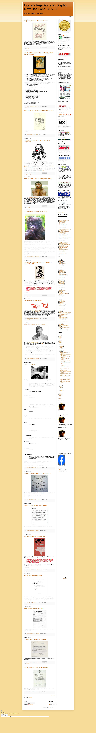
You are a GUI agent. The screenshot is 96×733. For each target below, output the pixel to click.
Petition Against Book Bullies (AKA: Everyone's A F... (65, 359)
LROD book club (61, 305)
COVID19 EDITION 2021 (62, 318)
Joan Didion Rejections (30, 364)
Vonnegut (60, 311)
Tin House (60, 316)
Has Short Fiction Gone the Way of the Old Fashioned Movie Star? (65, 237)
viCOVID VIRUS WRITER (63, 329)
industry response (61, 272)
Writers (60, 328)
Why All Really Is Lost (62, 241)
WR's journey (28, 207)
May (60, 385)
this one (68, 80)
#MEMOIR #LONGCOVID (63, 317)
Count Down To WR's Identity (63, 293)
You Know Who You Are (62, 221)
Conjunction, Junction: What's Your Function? (36, 21)
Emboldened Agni (61, 223)
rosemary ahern (61, 280)
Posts (60, 469)
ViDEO (60, 273)
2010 (60, 394)
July (60, 351)
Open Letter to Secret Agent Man (64, 220)
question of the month (62, 271)
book (33, 280)
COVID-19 (60, 310)
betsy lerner (61, 303)
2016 (60, 341)
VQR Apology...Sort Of (62, 230)
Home (40, 695)
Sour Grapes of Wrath (62, 250)
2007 (60, 398)
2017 (60, 340)
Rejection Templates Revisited (63, 249)
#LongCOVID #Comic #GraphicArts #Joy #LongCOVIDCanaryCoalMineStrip (65, 313)
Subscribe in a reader (61, 212)
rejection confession (62, 263)
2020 (60, 337)
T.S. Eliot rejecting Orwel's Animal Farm (34, 536)
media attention (61, 281)
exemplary (60, 265)
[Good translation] (2, 715)
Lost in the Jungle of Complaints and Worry (35, 211)
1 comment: (36, 134)
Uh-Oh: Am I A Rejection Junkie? (32, 300)
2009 (60, 395)
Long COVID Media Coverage (63, 325)
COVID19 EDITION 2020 (62, 275)
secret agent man (61, 300)
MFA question (61, 292)
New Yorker (30, 693)
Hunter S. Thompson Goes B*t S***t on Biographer (37, 473)
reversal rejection (61, 284)
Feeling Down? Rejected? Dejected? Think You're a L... (65, 365)
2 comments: (37, 633)
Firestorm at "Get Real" (62, 232)
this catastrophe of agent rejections (33, 197)
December (61, 345)
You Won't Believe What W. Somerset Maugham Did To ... (65, 355)
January (61, 390)
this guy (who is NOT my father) (33, 342)
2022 (60, 335)
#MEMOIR (60, 323)
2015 (60, 342)
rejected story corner (62, 304)
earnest (60, 262)
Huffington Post (41, 170)
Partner (60, 326)
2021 (60, 336)
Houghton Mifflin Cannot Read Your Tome (35, 639)
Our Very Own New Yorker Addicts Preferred (36, 667)
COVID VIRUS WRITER (62, 274)
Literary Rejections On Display (62, 454)
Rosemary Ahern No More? (63, 247)
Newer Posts (26, 695)
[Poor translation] (6, 715)
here (42, 343)
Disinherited (61, 315)
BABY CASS (61, 324)
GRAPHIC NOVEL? (62, 319)
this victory (36, 280)
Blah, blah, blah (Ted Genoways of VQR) (65, 229)
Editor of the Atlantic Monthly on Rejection (35, 324)
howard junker (61, 302)
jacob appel (60, 279)
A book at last (61, 270)
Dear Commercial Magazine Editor (64, 231)
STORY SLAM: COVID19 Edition (64, 327)
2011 (60, 393)
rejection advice (29, 319)
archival (28, 48)
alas (59, 289)
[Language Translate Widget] (29, 703)
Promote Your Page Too (61, 465)
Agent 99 (60, 291)
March (61, 387)
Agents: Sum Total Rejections (63, 246)
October (61, 347)
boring (60, 260)
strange (60, 264)
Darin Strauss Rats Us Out (63, 224)
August (61, 350)
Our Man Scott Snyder (62, 228)
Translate (30, 704)
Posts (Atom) (30, 697)
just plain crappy (29, 174)
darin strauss (61, 295)
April (61, 386)
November (61, 346)
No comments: (37, 106)
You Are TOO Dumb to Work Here (33, 575)
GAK (59, 299)
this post (64, 80)
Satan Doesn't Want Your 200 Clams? (34, 608)
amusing (60, 269)
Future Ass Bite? (61, 254)
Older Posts (53, 695)
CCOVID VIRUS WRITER (63, 314)
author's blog (37, 311)
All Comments (61, 471)
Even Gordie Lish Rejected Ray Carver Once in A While (38, 110)
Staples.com (65, 578)
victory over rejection (29, 296)
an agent (31, 201)
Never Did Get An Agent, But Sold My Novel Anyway (38, 178)
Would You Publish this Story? (63, 243)
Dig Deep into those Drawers (63, 242)
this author (29, 280)
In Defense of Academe (62, 233)
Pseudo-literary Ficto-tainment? (63, 234)
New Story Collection (62, 301)
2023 (60, 333)
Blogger (52, 707)
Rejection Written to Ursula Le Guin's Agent (35, 505)
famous (27, 107)
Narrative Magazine (62, 290)
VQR (60, 294)
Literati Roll (60, 248)
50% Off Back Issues (62, 222)
